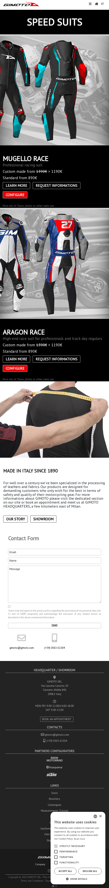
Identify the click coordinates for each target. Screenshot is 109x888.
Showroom (43, 519)
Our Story (15, 519)
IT (102, 4)
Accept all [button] (65, 871)
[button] (78, 879)
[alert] (78, 848)
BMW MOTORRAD (55, 759)
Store (54, 793)
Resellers (54, 799)
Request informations (56, 185)
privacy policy (44, 610)
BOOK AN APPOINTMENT (56, 719)
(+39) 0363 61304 (54, 647)
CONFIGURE (15, 195)
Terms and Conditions (32, 880)
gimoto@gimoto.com (21, 647)
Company (40, 864)
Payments (50, 880)
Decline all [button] (90, 871)
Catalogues (54, 805)
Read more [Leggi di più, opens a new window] (79, 838)
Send (54, 625)
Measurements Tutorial (54, 810)
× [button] (100, 816)
